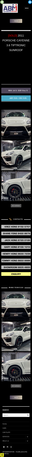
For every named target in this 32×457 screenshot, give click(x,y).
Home (4, 424)
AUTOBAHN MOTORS (8, 452)
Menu (27, 8)
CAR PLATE (6, 432)
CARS (4, 428)
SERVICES (5, 436)
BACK (16, 21)
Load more (16, 205)
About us (5, 441)
